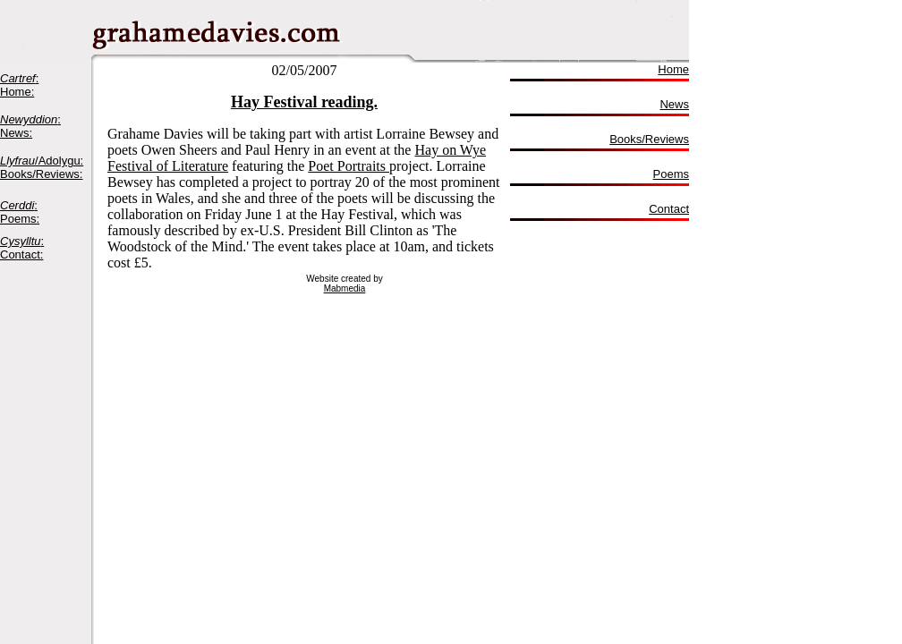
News (674, 104)
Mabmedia (345, 288)
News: (16, 133)
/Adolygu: (41, 160)
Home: (17, 91)
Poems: (19, 218)
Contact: (21, 254)
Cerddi (17, 205)
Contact (669, 209)
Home (673, 69)
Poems (671, 174)
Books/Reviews (649, 139)
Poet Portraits (348, 166)
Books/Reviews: (41, 174)
